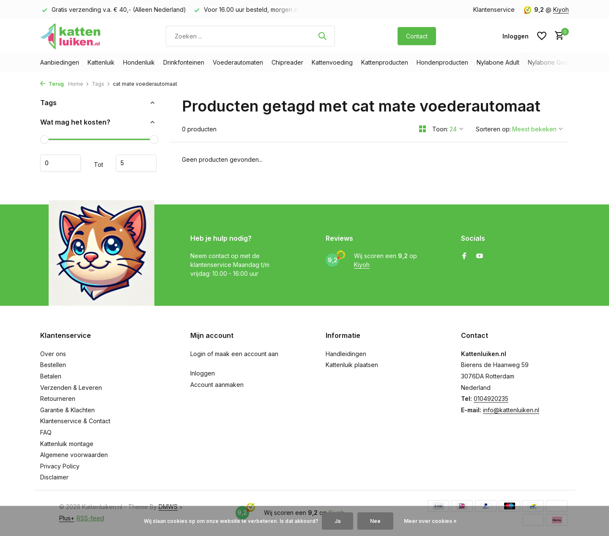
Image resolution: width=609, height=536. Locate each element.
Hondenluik (139, 62)
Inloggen (202, 373)
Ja (337, 521)
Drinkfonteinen (183, 62)
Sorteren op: (493, 129)
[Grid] (422, 128)
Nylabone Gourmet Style (562, 62)
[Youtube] (479, 256)
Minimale (60, 163)
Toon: (440, 129)
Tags (101, 84)
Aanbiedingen (59, 62)
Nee (375, 521)
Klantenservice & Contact (75, 420)
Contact (417, 36)
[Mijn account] (515, 36)
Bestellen (53, 364)
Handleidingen (346, 353)
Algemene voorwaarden (74, 454)
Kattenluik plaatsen (352, 364)
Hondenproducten (442, 62)
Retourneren (57, 398)
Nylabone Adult (498, 62)
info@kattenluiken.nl (511, 410)
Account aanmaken (217, 384)
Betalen (50, 376)
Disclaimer (54, 477)
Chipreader (287, 62)
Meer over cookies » (430, 521)
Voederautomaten (238, 62)
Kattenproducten (384, 62)
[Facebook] (464, 256)
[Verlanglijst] (541, 36)
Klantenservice (494, 9)
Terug (52, 84)
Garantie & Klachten (67, 410)
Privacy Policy (60, 466)
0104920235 (491, 398)
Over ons (53, 353)
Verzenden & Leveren (71, 387)
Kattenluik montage (66, 443)
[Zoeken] (250, 36)
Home (78, 84)
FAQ (46, 432)
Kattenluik (101, 62)
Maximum (136, 163)
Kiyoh (561, 9)
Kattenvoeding (332, 62)
